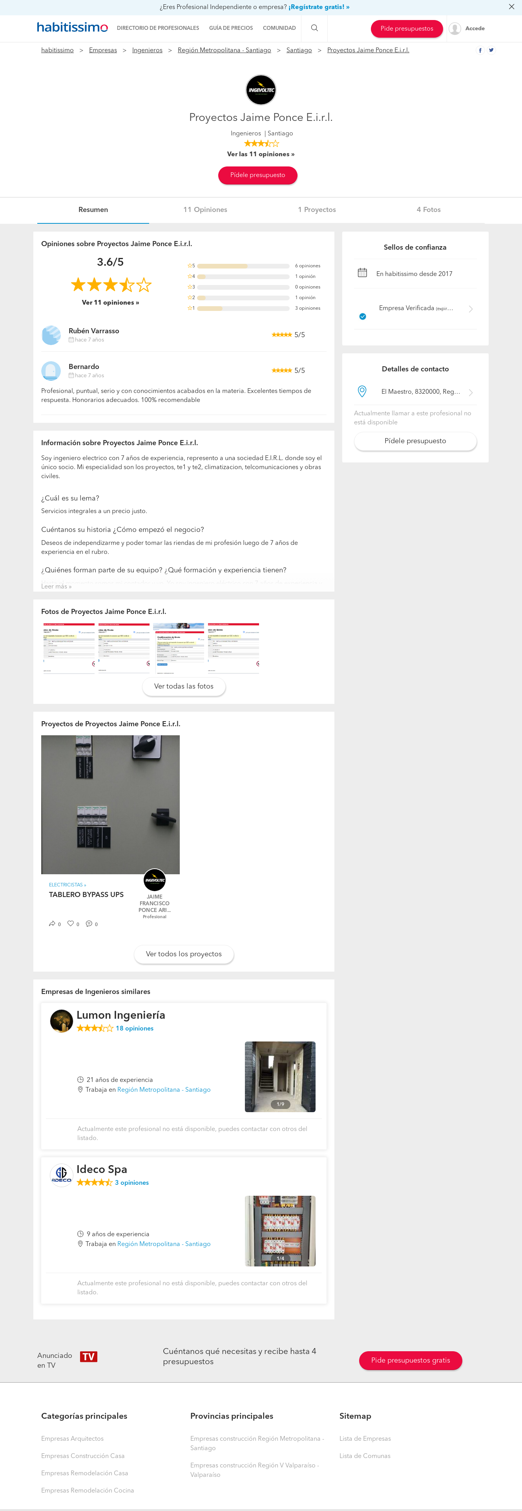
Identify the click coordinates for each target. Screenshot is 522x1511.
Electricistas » (67, 885)
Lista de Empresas (365, 1439)
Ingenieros (147, 51)
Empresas (103, 51)
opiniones (134, 1029)
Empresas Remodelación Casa (84, 1474)
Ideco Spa (102, 1170)
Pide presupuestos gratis (410, 1360)
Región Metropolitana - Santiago (224, 51)
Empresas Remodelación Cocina (87, 1491)
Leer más (54, 587)
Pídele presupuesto (257, 175)
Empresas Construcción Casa (83, 1456)
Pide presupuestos (407, 29)
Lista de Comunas (365, 1456)
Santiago (299, 51)
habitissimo (57, 51)
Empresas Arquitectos (72, 1439)
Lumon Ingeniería (121, 1015)
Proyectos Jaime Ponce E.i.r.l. (368, 51)
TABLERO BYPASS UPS (86, 895)
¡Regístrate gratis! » (319, 7)
